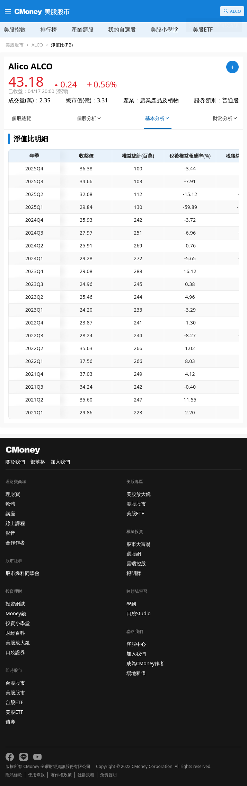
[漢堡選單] (7, 11)
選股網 (133, 553)
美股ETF (203, 29)
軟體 (10, 503)
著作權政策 (61, 775)
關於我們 (15, 461)
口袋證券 (15, 652)
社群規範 (86, 775)
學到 (131, 603)
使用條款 (36, 775)
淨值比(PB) (62, 45)
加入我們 (60, 461)
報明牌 (133, 573)
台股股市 (15, 682)
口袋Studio (138, 613)
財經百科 (15, 632)
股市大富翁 (138, 544)
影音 (10, 533)
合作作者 (15, 542)
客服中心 (136, 644)
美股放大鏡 (18, 642)
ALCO (37, 45)
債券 (10, 721)
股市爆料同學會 (22, 573)
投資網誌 (15, 603)
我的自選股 (122, 29)
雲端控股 (136, 563)
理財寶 (13, 494)
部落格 (37, 461)
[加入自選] (232, 67)
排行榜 (48, 29)
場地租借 (136, 673)
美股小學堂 (164, 29)
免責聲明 (108, 775)
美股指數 (14, 29)
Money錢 (16, 613)
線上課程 (15, 523)
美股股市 (15, 45)
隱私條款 (14, 775)
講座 (10, 513)
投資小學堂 (18, 623)
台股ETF (14, 702)
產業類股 (82, 29)
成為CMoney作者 (145, 663)
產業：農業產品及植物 (151, 100)
